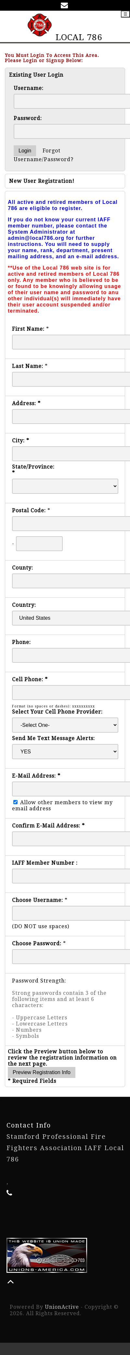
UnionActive (62, 1307)
